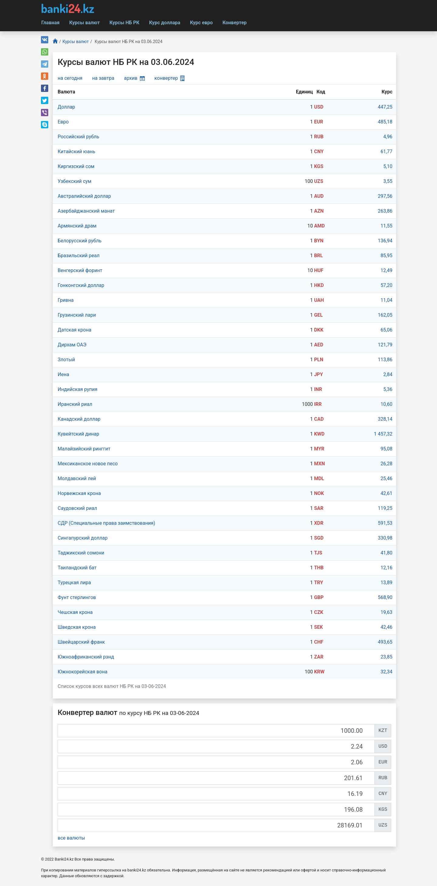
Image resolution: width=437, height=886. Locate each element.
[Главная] (55, 42)
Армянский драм (77, 226)
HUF (319, 270)
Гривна (66, 300)
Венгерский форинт (80, 270)
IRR (318, 404)
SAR (319, 508)
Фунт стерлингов (77, 597)
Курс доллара (164, 22)
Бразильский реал (79, 255)
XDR (319, 523)
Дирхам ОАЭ (72, 345)
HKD (319, 285)
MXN (319, 464)
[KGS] (216, 809)
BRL (318, 255)
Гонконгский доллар (81, 285)
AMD (319, 226)
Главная (50, 22)
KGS (319, 166)
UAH (319, 300)
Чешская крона (75, 612)
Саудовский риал (77, 508)
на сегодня (70, 78)
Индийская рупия (77, 389)
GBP (319, 597)
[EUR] (216, 762)
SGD (319, 538)
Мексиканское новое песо (88, 464)
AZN (319, 211)
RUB (319, 137)
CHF (319, 642)
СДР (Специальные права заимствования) (106, 523)
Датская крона (74, 330)
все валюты (71, 838)
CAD (319, 419)
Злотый (66, 359)
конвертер (169, 78)
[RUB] (216, 778)
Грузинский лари (77, 315)
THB (319, 568)
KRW (319, 672)
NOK (319, 493)
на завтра (103, 78)
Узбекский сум (74, 181)
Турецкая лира (74, 582)
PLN (318, 359)
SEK (318, 627)
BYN (319, 241)
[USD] (216, 746)
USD (319, 107)
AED (318, 345)
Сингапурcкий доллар (82, 538)
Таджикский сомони (81, 553)
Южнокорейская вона (82, 672)
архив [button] (134, 78)
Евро (63, 122)
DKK (319, 330)
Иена (63, 374)
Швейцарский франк (81, 642)
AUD (319, 196)
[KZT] (216, 730)
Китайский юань (76, 151)
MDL (319, 478)
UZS (318, 181)
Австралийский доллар (84, 196)
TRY (318, 582)
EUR (318, 122)
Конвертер (234, 22)
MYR (319, 449)
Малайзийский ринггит (84, 449)
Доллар (66, 107)
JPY (318, 374)
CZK (318, 612)
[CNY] (216, 793)
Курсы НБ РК (125, 22)
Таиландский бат (77, 568)
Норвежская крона (79, 493)
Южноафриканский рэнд (86, 657)
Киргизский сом (76, 166)
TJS (318, 553)
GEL (318, 315)
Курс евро (201, 22)
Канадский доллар (79, 419)
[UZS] (216, 825)
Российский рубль (78, 137)
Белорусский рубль (79, 241)
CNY (319, 151)
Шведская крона (77, 627)
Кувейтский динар (78, 434)
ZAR (319, 657)
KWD (319, 434)
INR (318, 389)
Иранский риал (75, 404)
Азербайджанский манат (86, 211)
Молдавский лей (77, 478)
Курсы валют (84, 22)
